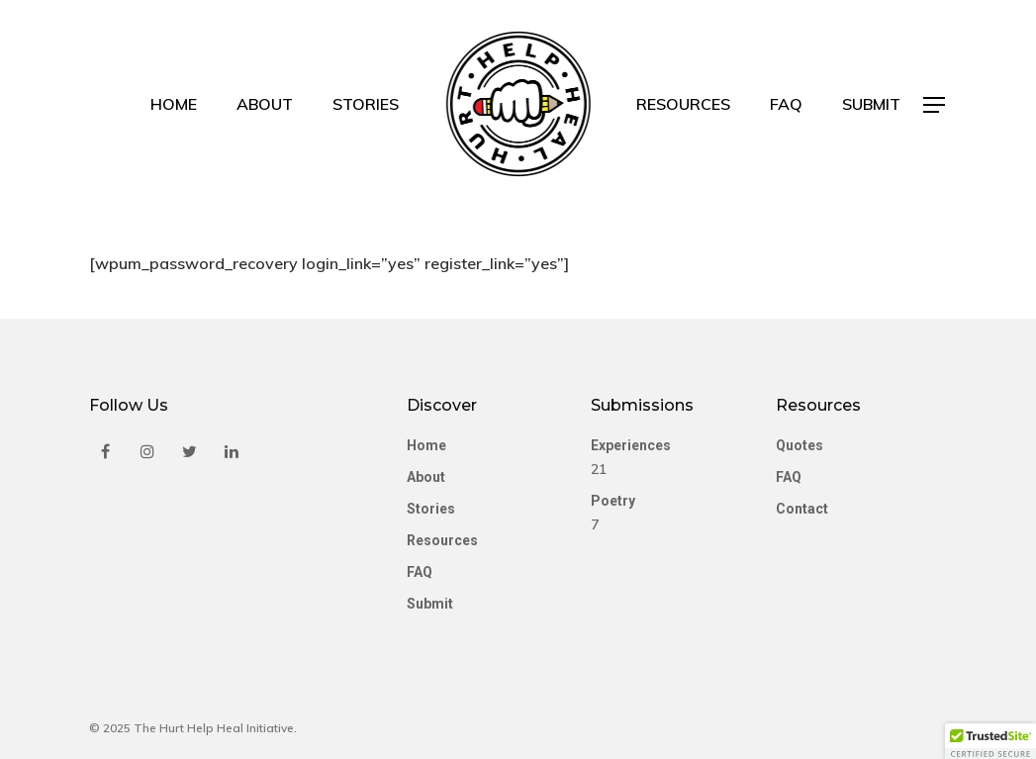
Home (173, 104)
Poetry (613, 501)
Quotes (799, 445)
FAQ (786, 104)
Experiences (631, 445)
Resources (683, 104)
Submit (871, 104)
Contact (802, 509)
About (264, 104)
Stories (365, 104)
